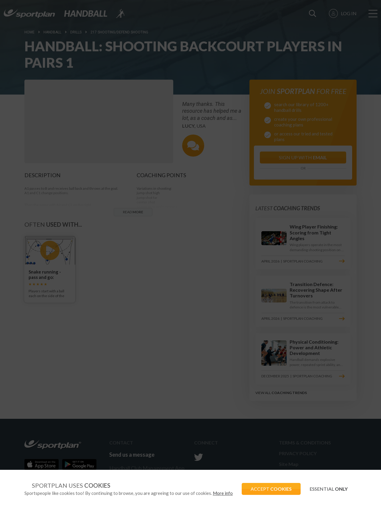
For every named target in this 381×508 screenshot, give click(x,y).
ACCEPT (271, 489)
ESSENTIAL (329, 489)
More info (223, 493)
